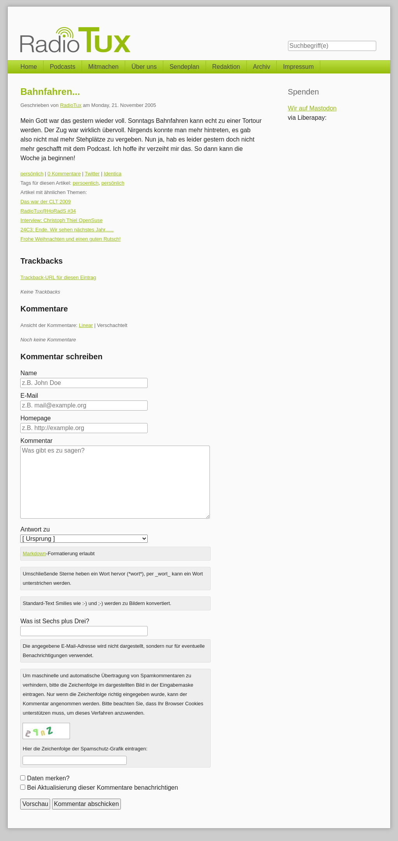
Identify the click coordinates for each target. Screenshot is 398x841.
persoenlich (86, 183)
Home (28, 66)
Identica (113, 174)
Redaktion (226, 66)
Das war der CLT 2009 (45, 202)
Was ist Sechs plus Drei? (54, 621)
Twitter (92, 174)
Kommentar (36, 440)
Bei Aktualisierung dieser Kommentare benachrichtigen (102, 787)
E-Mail (29, 395)
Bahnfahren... (50, 91)
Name (28, 373)
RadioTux (70, 105)
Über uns (144, 66)
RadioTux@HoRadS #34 (48, 211)
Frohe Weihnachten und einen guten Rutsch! (70, 239)
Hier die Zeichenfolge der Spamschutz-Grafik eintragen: (85, 749)
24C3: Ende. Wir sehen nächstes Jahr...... (66, 230)
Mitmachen (103, 66)
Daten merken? (48, 778)
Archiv (261, 66)
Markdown (34, 553)
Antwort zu (35, 529)
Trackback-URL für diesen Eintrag (58, 277)
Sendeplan (184, 66)
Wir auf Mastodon (312, 108)
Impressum (298, 66)
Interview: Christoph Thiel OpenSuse (61, 220)
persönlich (31, 174)
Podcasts (62, 66)
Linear (86, 325)
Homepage (35, 418)
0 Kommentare (63, 174)
